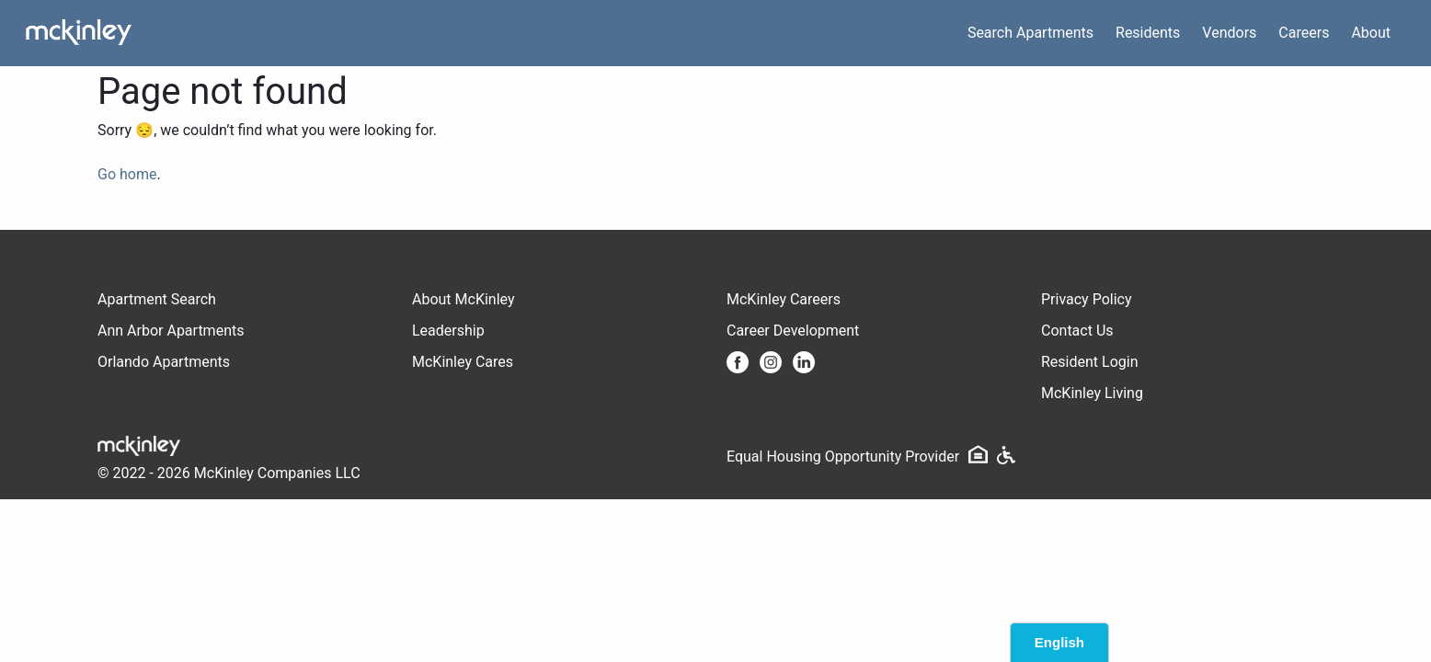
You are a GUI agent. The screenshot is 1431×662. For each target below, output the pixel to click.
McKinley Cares (462, 362)
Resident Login (1090, 362)
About (1371, 32)
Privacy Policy (1086, 299)
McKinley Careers (784, 299)
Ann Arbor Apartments (170, 330)
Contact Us (1077, 330)
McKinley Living (1092, 393)
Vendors (1229, 32)
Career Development (793, 330)
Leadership (448, 330)
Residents (1148, 32)
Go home (126, 174)
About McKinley (463, 299)
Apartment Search (156, 299)
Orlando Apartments (163, 362)
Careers (1303, 32)
